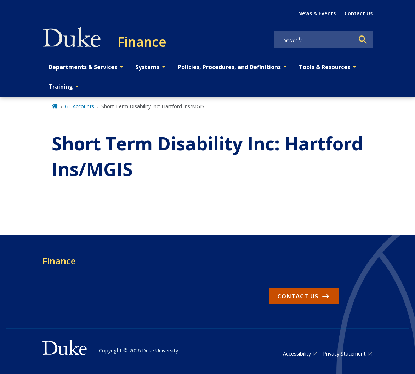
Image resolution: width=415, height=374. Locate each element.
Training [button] (61, 86)
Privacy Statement (344, 353)
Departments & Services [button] (83, 67)
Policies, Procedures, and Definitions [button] (229, 67)
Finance (59, 260)
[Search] (363, 40)
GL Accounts (79, 106)
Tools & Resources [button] (324, 67)
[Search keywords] (314, 39)
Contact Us (359, 13)
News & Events (317, 13)
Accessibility (297, 353)
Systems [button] (147, 67)
